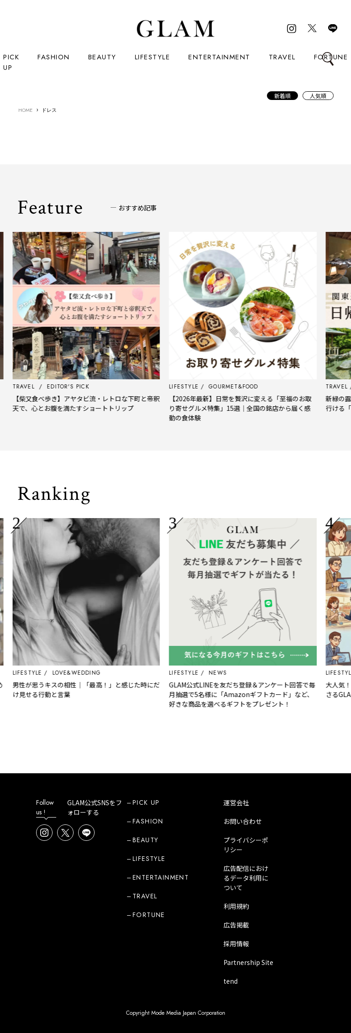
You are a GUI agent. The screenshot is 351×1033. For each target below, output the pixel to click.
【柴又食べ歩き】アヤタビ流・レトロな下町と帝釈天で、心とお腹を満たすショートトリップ (103, 403)
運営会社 (236, 802)
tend (230, 981)
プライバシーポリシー (245, 844)
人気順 (318, 96)
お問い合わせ (242, 821)
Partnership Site (248, 962)
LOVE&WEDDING (94, 673)
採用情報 (236, 943)
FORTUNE (149, 914)
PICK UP (11, 62)
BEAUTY (102, 57)
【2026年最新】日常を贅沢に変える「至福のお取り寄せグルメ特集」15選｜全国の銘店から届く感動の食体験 (258, 408)
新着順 (282, 96)
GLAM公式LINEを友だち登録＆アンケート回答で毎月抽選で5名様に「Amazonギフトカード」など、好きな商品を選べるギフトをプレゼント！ (260, 694)
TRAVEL (282, 57)
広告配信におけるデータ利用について (245, 878)
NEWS (236, 673)
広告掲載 (236, 924)
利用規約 (236, 906)
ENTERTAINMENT (219, 57)
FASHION (53, 57)
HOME (25, 110)
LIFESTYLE (152, 57)
